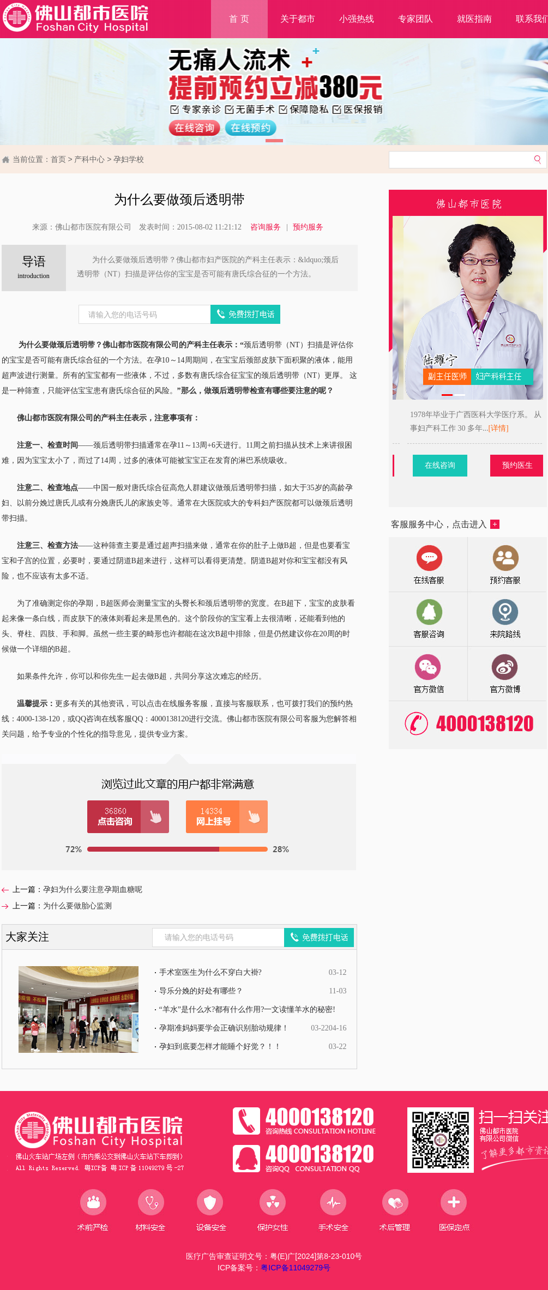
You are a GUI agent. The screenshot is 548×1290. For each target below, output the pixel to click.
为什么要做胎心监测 (77, 906)
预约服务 (308, 227)
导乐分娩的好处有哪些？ (201, 991)
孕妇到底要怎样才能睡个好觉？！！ (220, 1046)
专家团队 (415, 18)
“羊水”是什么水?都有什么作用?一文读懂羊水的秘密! (247, 1009)
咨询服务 (265, 227)
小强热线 (356, 18)
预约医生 (411, 465)
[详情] (411, 428)
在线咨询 (484, 465)
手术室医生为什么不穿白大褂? (210, 972)
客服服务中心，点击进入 (445, 524)
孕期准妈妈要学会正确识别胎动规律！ (224, 1028)
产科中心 (89, 159)
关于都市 (297, 18)
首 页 (239, 18)
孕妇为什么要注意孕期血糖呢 (92, 889)
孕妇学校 (128, 159)
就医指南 (474, 18)
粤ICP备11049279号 (295, 1267)
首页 (58, 159)
